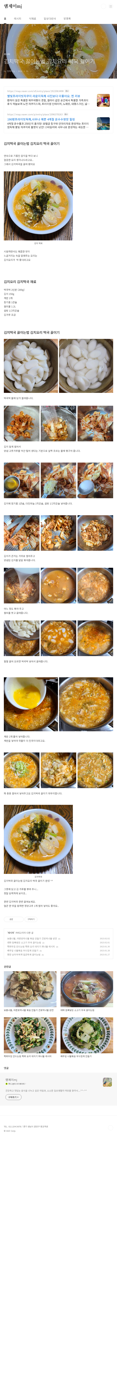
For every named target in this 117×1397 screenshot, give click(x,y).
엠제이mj (13, 6)
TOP (110, 1243)
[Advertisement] (58, 933)
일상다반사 (50, 18)
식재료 (32, 18)
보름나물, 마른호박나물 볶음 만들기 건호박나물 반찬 (32, 983)
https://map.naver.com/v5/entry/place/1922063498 (35, 91)
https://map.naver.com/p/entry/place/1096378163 (35, 114)
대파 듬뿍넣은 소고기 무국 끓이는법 (24, 987)
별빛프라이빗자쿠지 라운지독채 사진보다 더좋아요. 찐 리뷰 (43, 96)
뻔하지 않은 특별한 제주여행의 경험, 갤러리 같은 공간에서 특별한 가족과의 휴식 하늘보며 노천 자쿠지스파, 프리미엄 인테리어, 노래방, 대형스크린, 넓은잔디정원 (48, 102)
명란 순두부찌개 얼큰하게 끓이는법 (23, 999)
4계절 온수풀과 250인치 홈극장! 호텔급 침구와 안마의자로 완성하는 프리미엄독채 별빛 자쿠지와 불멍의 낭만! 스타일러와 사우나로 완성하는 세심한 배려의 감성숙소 (48, 125)
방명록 (67, 18)
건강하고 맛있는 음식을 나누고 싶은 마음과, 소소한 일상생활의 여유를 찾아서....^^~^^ (46, 1205)
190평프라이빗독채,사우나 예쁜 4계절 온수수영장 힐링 (41, 119)
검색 (103, 6)
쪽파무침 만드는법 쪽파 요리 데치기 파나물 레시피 (31, 991)
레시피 (17, 18)
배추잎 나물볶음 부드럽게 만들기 (22, 995)
